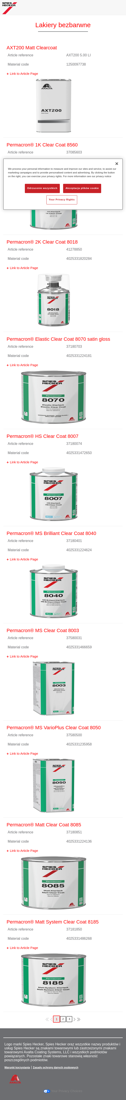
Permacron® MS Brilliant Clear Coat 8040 (51, 533)
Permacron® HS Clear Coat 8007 (43, 436)
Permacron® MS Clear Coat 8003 (43, 630)
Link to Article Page (24, 73)
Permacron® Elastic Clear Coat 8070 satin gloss (58, 339)
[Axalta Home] (9, 10)
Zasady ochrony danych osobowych (55, 1067)
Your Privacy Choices (63, 1091)
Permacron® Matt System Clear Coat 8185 (53, 922)
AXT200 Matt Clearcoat (32, 47)
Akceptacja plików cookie (82, 188)
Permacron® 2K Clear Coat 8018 (42, 242)
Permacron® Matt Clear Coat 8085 (44, 824)
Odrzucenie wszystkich (42, 188)
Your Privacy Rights (62, 199)
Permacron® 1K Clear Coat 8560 (42, 145)
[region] (63, 184)
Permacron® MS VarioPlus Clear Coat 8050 (54, 727)
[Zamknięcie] (117, 163)
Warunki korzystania (17, 1067)
